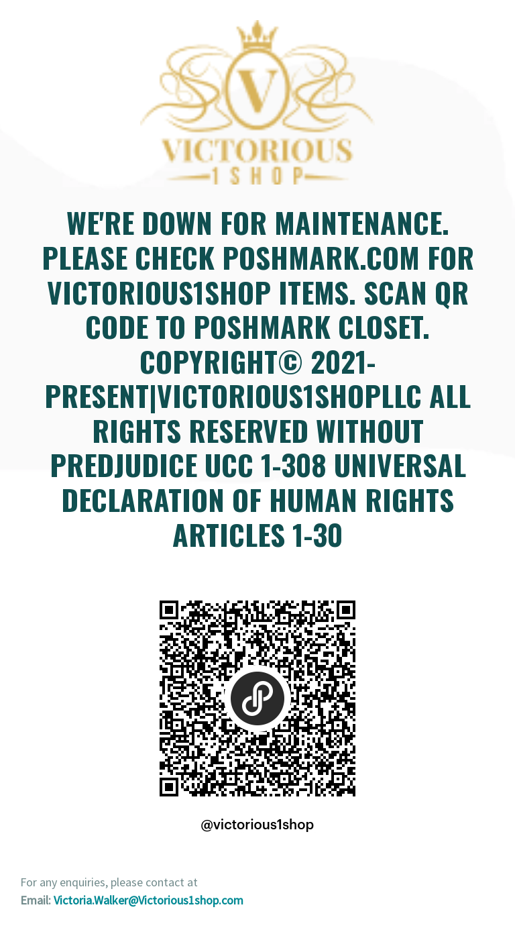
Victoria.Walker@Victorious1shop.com (148, 900)
